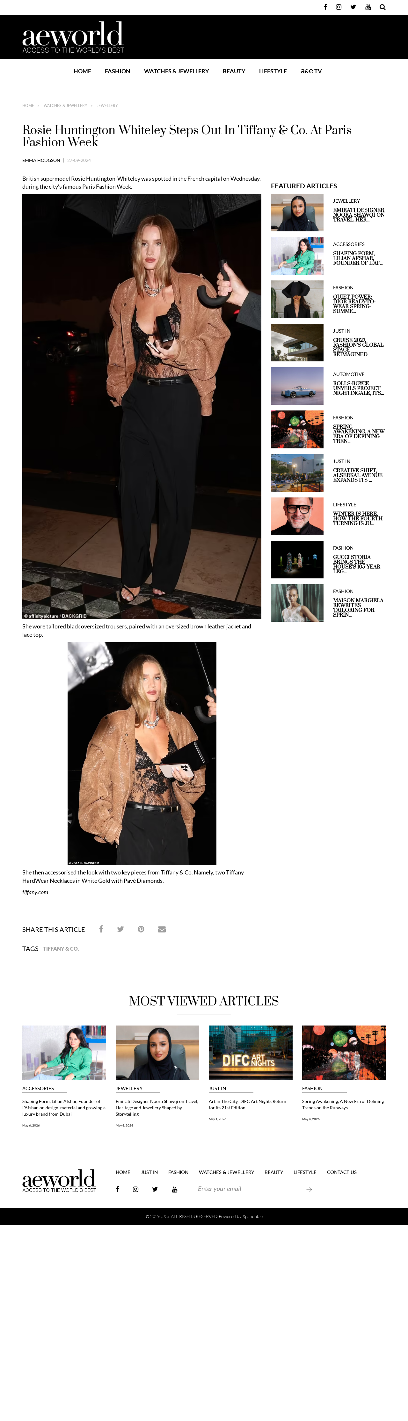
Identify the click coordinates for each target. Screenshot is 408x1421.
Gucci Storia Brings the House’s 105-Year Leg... (356, 564)
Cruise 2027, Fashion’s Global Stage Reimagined (358, 347)
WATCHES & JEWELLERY (176, 71)
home (28, 106)
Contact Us (342, 1172)
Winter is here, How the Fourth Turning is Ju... (357, 519)
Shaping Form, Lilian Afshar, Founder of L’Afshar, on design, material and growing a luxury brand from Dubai (64, 1107)
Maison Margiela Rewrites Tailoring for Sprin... (358, 608)
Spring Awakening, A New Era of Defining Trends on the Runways (343, 1104)
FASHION (117, 71)
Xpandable (253, 1216)
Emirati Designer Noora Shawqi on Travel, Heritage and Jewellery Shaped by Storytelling (157, 1107)
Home (82, 71)
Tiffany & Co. (61, 949)
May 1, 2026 (217, 1119)
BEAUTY (234, 71)
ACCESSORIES (349, 244)
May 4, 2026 (311, 1119)
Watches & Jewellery (65, 106)
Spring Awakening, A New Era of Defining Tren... (358, 434)
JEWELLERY (107, 106)
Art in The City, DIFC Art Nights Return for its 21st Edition (247, 1104)
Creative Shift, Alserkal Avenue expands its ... (357, 475)
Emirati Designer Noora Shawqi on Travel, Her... (358, 215)
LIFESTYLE (273, 71)
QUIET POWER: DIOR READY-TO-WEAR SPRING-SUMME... (354, 304)
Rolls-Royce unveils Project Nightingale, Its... (358, 388)
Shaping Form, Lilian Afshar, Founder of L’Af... (357, 258)
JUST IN (341, 331)
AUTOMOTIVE (349, 374)
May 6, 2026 (31, 1125)
